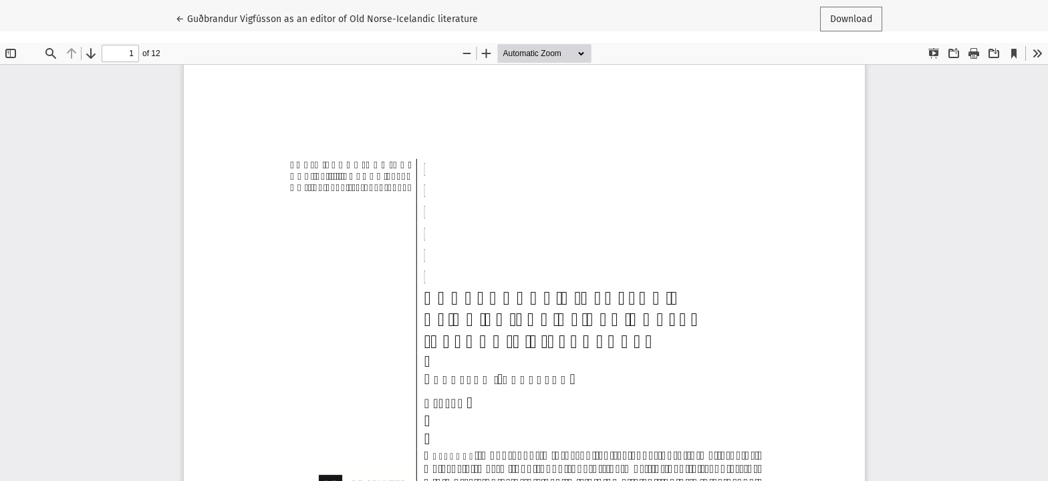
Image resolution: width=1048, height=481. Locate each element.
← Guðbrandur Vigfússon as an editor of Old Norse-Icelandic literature (327, 18)
